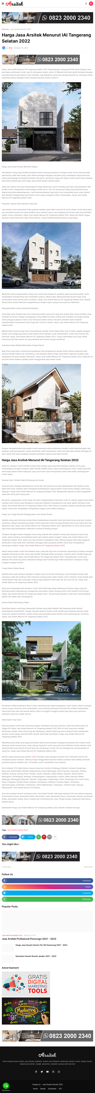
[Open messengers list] (6, 1086)
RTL (60, 1089)
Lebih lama (88, 867)
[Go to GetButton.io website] (6, 1090)
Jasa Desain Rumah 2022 (52, 1084)
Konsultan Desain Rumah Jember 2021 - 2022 (36, 956)
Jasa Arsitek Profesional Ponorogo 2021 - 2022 (29, 938)
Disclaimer (52, 1089)
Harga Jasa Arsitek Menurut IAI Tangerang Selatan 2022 (42, 545)
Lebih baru (7, 867)
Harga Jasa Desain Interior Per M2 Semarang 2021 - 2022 (41, 945)
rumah (33, 757)
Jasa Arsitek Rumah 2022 (20, 29)
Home (35, 1089)
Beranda (5, 29)
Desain (43, 1089)
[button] (3, 3)
